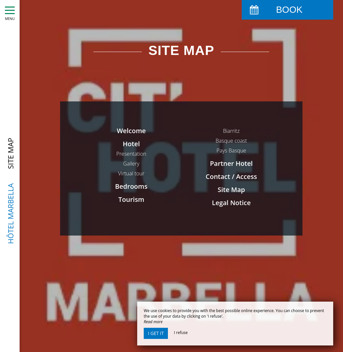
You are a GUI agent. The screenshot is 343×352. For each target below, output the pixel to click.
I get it (156, 333)
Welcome (131, 130)
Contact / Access (231, 176)
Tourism (131, 199)
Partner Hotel (231, 163)
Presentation (131, 153)
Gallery (131, 163)
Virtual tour (131, 173)
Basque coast (231, 140)
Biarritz (231, 130)
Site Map (231, 189)
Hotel (131, 143)
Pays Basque (231, 150)
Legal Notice (231, 202)
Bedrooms (131, 186)
